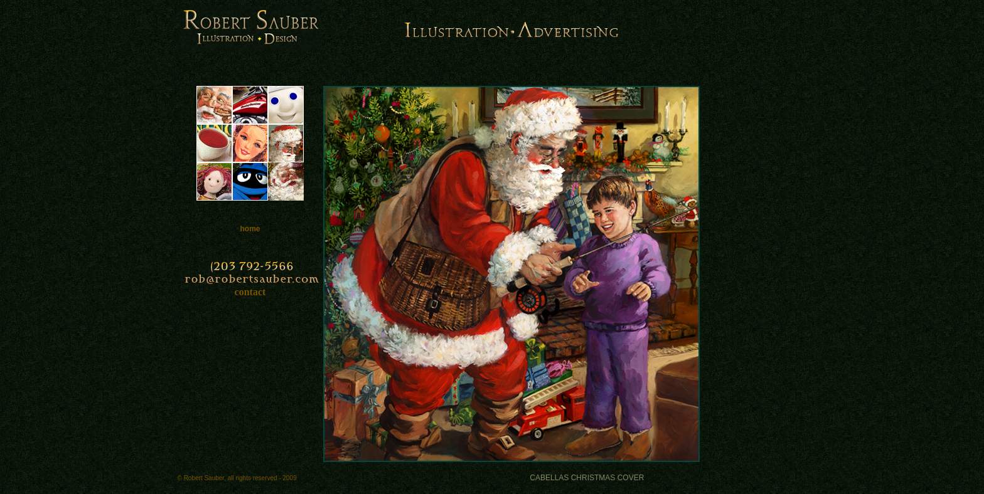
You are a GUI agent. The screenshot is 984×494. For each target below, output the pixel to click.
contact (250, 291)
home (250, 228)
